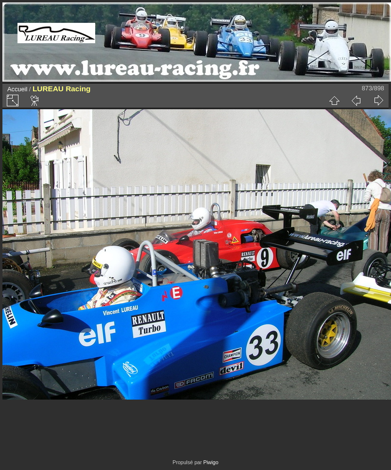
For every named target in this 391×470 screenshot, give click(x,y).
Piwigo (210, 462)
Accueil (17, 89)
